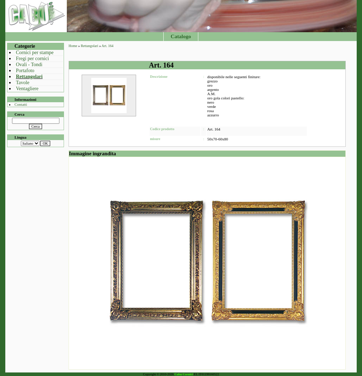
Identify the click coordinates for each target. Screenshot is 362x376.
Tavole (22, 82)
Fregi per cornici (32, 58)
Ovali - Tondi (29, 64)
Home (73, 46)
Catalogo (181, 36)
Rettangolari (29, 76)
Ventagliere (27, 88)
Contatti (20, 104)
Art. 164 (107, 46)
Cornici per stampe (35, 52)
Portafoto (25, 70)
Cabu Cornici (184, 374)
